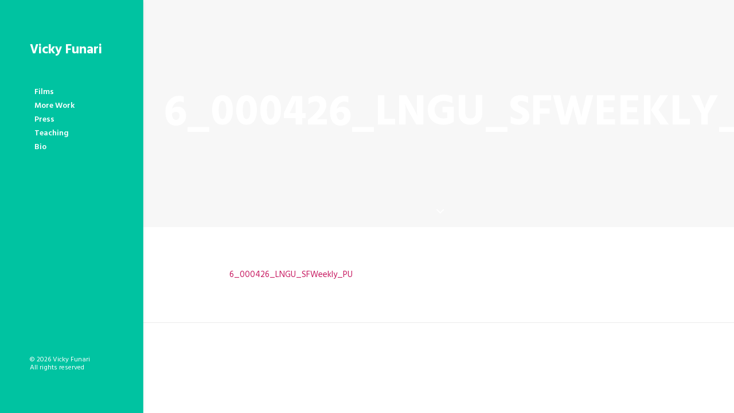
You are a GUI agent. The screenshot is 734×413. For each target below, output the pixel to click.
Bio (40, 147)
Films (44, 92)
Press (44, 119)
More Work (54, 105)
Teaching (51, 133)
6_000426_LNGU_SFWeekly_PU (291, 275)
